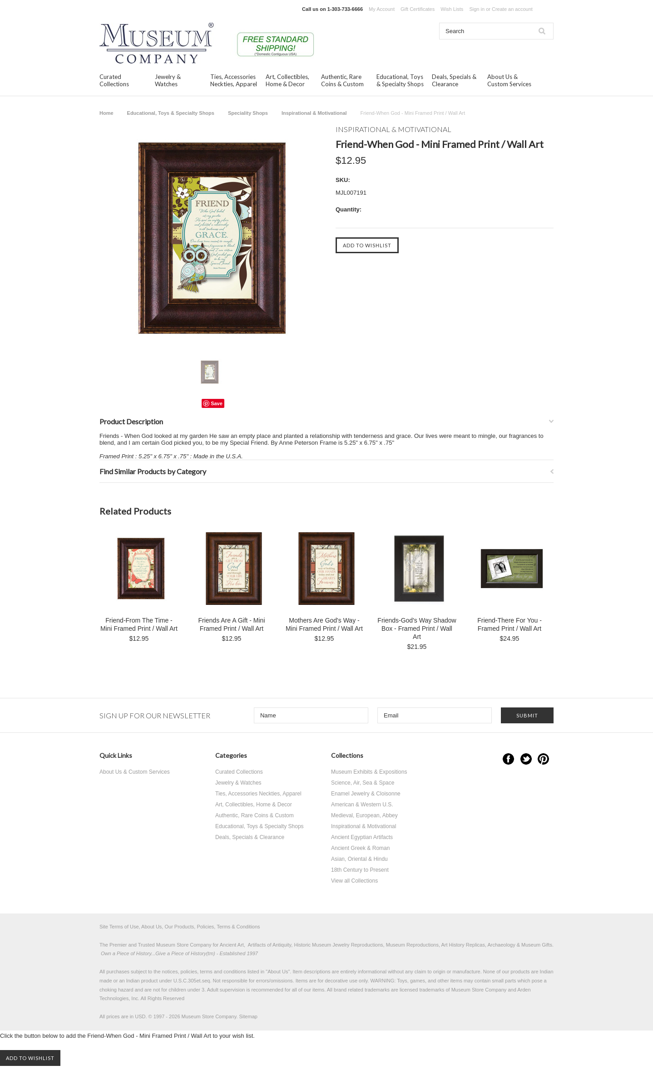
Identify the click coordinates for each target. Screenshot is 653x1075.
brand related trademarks (362, 989)
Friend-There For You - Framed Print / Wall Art (509, 624)
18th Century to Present (360, 870)
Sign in (477, 9)
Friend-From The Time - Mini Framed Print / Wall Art (139, 624)
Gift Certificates (418, 9)
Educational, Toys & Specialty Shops (400, 80)
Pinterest (543, 759)
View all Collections (354, 881)
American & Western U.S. (362, 804)
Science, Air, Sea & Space (362, 783)
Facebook (508, 759)
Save (217, 403)
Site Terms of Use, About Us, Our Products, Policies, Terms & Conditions (179, 926)
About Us (277, 971)
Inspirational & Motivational (314, 113)
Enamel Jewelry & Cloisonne (366, 793)
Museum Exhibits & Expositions (369, 772)
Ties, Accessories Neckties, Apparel (233, 80)
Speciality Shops (248, 113)
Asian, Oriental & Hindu (359, 859)
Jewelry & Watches (168, 80)
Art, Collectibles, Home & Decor (287, 80)
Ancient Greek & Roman (360, 848)
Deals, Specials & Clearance (454, 80)
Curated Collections (114, 80)
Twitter (526, 759)
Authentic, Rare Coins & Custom (342, 80)
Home (106, 113)
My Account (382, 9)
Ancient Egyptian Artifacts (362, 837)
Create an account (512, 9)
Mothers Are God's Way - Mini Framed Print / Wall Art (324, 624)
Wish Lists (451, 9)
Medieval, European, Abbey (364, 815)
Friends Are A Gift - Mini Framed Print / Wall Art (231, 624)
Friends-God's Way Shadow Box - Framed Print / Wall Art (416, 628)
